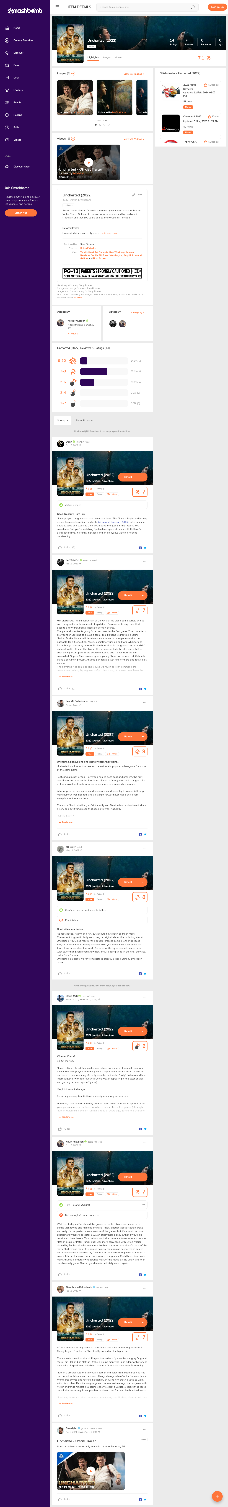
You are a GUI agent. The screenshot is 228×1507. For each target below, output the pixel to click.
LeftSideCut (78, 112)
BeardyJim (78, 173)
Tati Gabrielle (101, 252)
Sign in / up (21, 213)
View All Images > (133, 74)
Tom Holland (87, 252)
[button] (96, 125)
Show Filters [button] (84, 420)
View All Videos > (134, 139)
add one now (109, 233)
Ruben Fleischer (88, 248)
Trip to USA (189, 142)
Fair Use (78, 297)
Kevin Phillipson (77, 321)
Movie (89, 494)
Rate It (128, 477)
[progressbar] (83, 360)
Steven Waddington (112, 255)
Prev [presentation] (99, 120)
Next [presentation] (105, 120)
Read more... (66, 676)
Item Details (79, 7)
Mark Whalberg (117, 252)
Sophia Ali (96, 255)
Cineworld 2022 (192, 116)
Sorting (62, 420)
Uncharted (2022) (100, 475)
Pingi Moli (128, 255)
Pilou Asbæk (99, 258)
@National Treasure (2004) (113, 522)
